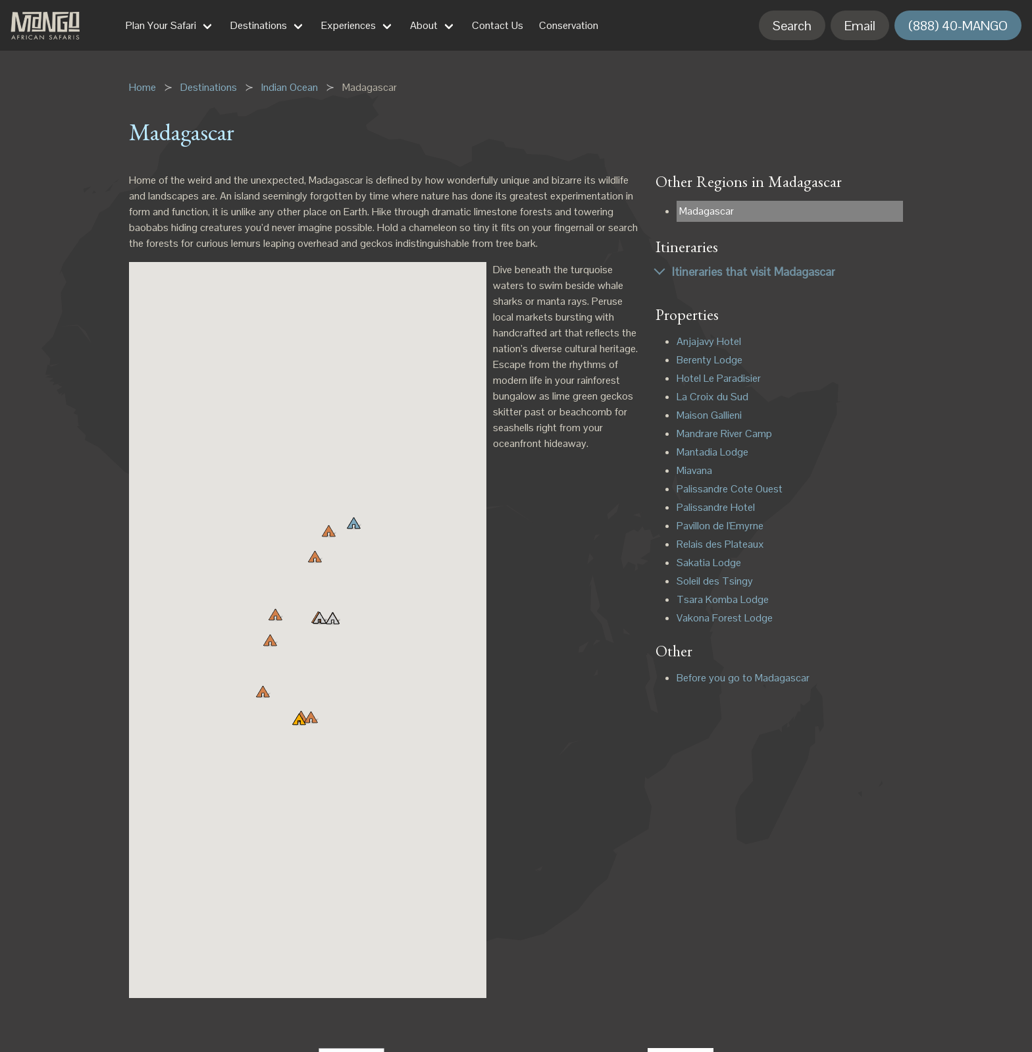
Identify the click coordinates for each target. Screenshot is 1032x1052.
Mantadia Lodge (712, 452)
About (424, 25)
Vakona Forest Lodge (725, 618)
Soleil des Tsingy (715, 581)
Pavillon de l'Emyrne (720, 526)
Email (859, 25)
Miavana (694, 470)
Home (142, 87)
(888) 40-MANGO (958, 25)
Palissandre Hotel (716, 507)
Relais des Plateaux (720, 544)
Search (792, 25)
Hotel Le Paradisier (719, 378)
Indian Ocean (289, 87)
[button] (314, 558)
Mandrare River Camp (724, 433)
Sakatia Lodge (709, 562)
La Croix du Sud (712, 397)
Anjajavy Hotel (709, 341)
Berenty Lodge (709, 360)
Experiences (348, 25)
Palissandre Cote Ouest (730, 489)
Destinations (258, 25)
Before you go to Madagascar (743, 678)
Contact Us (497, 25)
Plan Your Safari (161, 25)
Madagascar (706, 211)
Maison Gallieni (709, 415)
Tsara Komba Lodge (723, 599)
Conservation (568, 25)
